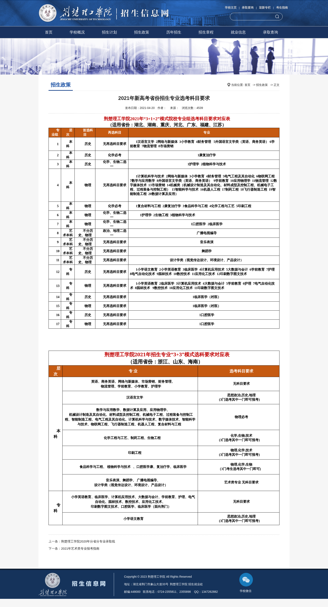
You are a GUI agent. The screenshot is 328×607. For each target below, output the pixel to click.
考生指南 (282, 7)
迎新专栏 (265, 7)
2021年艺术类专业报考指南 (80, 548)
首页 (49, 32)
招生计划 (109, 32)
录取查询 (248, 7)
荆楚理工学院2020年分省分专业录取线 (88, 541)
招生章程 (206, 32)
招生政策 (141, 32)
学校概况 (77, 32)
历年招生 (173, 32)
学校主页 (231, 7)
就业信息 (238, 32)
